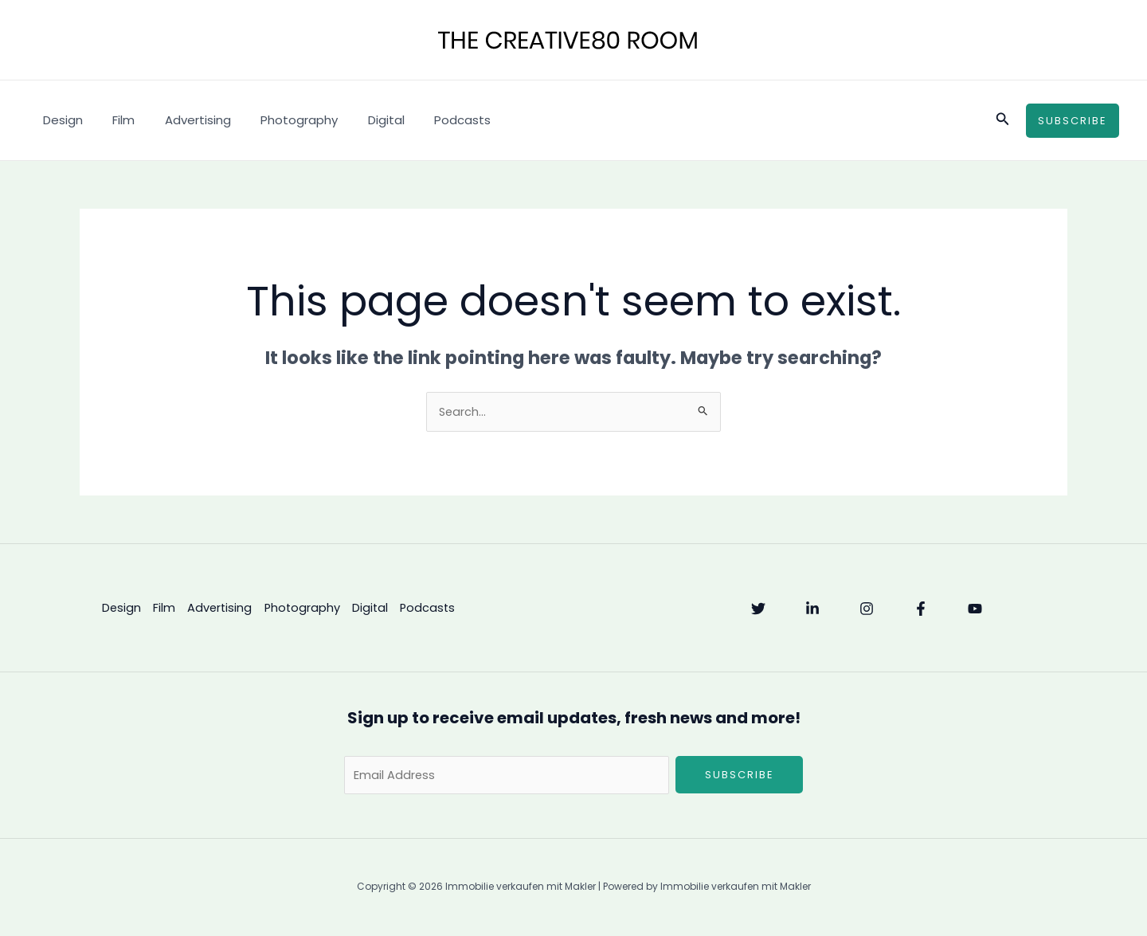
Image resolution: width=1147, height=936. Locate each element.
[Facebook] (921, 609)
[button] (1003, 120)
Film (115, 120)
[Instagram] (866, 609)
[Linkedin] (812, 609)
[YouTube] (975, 609)
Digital (359, 120)
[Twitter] (758, 609)
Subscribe (739, 775)
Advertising (183, 120)
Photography (278, 120)
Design (60, 120)
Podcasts (429, 120)
